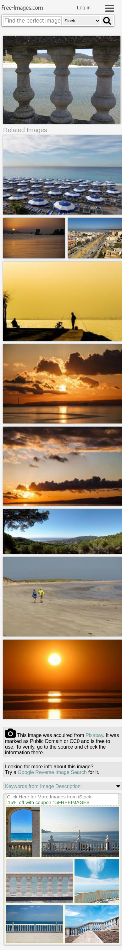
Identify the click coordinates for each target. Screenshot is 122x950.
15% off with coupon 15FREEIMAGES (49, 800)
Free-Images (22, 8)
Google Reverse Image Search (52, 770)
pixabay (94, 733)
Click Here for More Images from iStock (49, 794)
